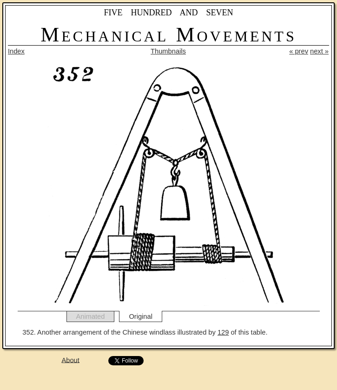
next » (319, 51)
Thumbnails (168, 51)
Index (16, 51)
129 (223, 332)
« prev (298, 51)
